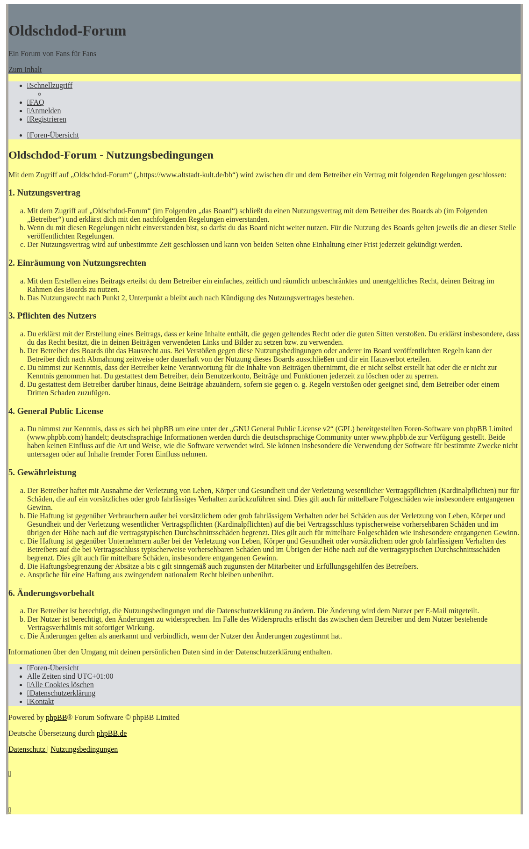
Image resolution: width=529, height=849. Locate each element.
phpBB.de (112, 733)
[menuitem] (35, 102)
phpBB (56, 717)
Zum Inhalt (25, 69)
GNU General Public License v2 (281, 429)
